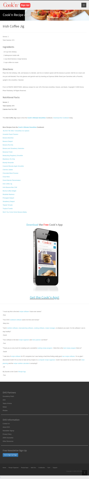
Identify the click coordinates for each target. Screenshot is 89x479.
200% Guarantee (8, 438)
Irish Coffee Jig (7, 184)
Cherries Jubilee (8, 170)
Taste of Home (7, 403)
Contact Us (6, 423)
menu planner (36, 340)
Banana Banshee (8, 138)
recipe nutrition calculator (21, 363)
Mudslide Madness (8, 194)
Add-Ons (33, 467)
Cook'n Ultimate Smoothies (27, 127)
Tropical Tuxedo (8, 208)
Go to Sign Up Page (10, 455)
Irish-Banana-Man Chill (10, 187)
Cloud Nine (6, 177)
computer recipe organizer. (47, 360)
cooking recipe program (44, 348)
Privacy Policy (7, 434)
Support (55, 467)
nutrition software (12, 328)
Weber (5, 407)
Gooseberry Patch (8, 396)
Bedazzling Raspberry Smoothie (13, 155)
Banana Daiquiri (8, 141)
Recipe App (22, 371)
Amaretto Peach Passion (10, 134)
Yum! (48, 467)
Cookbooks (41, 467)
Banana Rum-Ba (8, 145)
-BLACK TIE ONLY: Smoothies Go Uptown (16, 131)
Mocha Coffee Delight (9, 191)
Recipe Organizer (14, 467)
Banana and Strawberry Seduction (13, 148)
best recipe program (69, 348)
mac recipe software (68, 356)
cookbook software (16, 320)
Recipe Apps (24, 467)
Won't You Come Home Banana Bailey (15, 212)
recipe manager (50, 328)
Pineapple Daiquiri (8, 198)
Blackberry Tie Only (9, 159)
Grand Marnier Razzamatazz (12, 180)
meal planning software (26, 328)
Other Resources (8, 441)
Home (4, 467)
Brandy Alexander (8, 162)
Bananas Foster (8, 152)
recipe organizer (24, 340)
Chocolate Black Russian (10, 173)
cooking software (39, 328)
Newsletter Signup (8, 431)
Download (32, 224)
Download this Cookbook (61, 118)
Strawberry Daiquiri (9, 201)
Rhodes (5, 410)
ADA (4, 400)
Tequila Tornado (8, 205)
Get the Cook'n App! (44, 297)
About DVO (6, 427)
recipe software (24, 311)
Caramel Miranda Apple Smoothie (13, 166)
